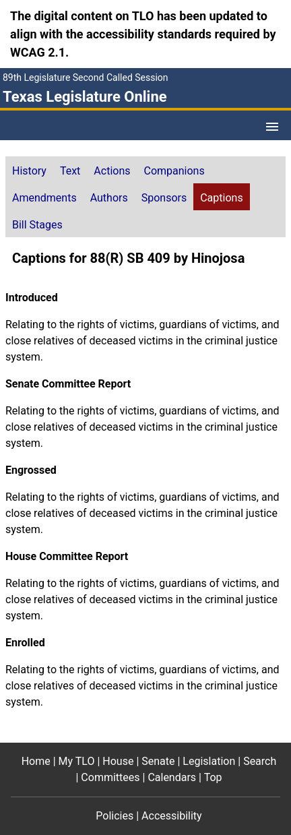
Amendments (44, 197)
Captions (221, 197)
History (29, 170)
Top (213, 777)
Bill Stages (37, 224)
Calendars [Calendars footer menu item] (172, 777)
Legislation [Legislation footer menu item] (209, 761)
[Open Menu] (272, 126)
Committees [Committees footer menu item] (110, 777)
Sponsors (164, 197)
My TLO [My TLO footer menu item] (77, 761)
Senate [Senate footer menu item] (157, 761)
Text (70, 170)
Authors (109, 197)
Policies (114, 815)
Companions (174, 170)
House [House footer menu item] (117, 761)
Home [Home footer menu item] (36, 761)
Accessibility (171, 815)
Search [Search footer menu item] (259, 761)
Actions (112, 170)
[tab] (29, 169)
